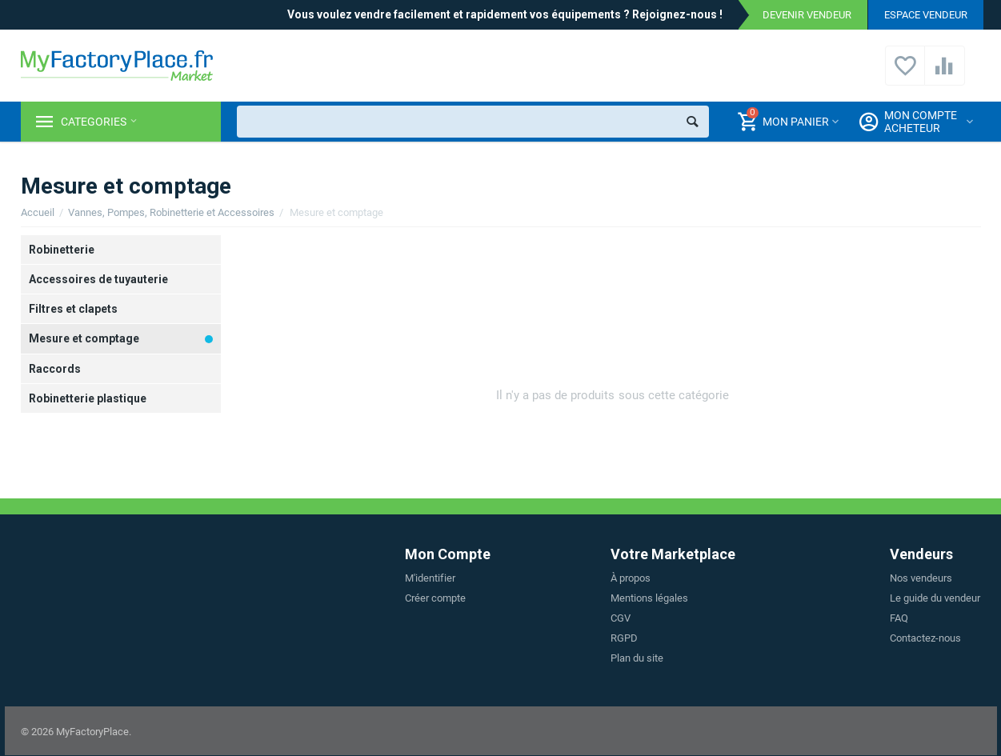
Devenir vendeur (807, 15)
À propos (631, 578)
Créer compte (435, 598)
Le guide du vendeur (935, 598)
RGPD (624, 638)
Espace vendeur (925, 15)
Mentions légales (649, 598)
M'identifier (430, 578)
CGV (621, 618)
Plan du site (637, 658)
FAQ (899, 618)
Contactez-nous (925, 638)
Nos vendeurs (921, 578)
